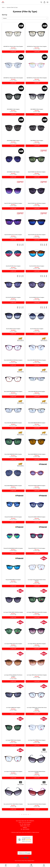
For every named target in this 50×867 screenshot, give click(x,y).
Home (3, 7)
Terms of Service (18, 860)
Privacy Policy (24, 860)
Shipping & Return (30, 860)
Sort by (4, 15)
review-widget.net (26, 844)
